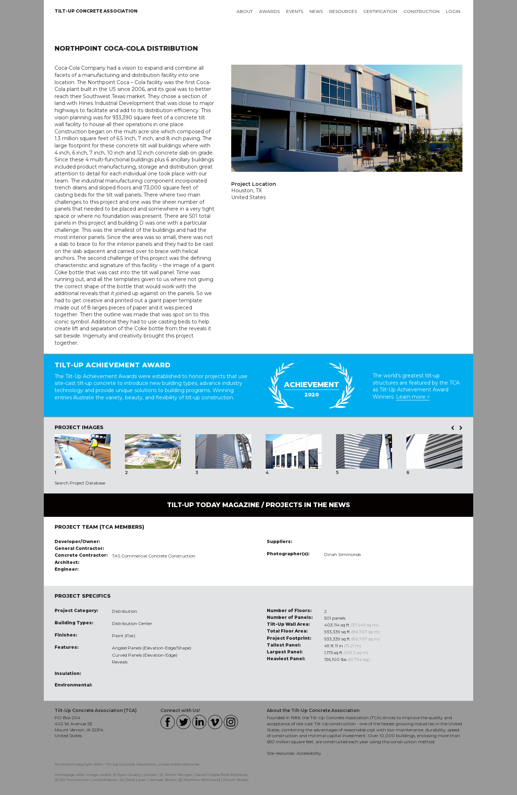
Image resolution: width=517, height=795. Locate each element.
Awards (269, 11)
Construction (421, 11)
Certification (380, 11)
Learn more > (413, 397)
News (316, 11)
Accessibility (309, 753)
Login (453, 11)
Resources (343, 11)
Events (294, 11)
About (245, 11)
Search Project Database (80, 483)
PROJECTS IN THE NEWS (308, 505)
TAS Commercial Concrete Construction (153, 556)
